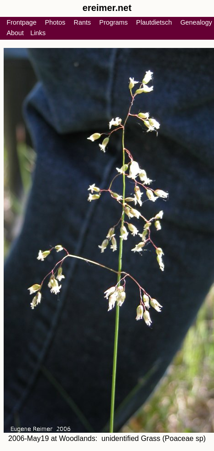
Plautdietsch (154, 22)
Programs (113, 22)
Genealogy (196, 22)
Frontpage (21, 22)
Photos (55, 22)
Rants (82, 22)
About (15, 33)
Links (38, 33)
